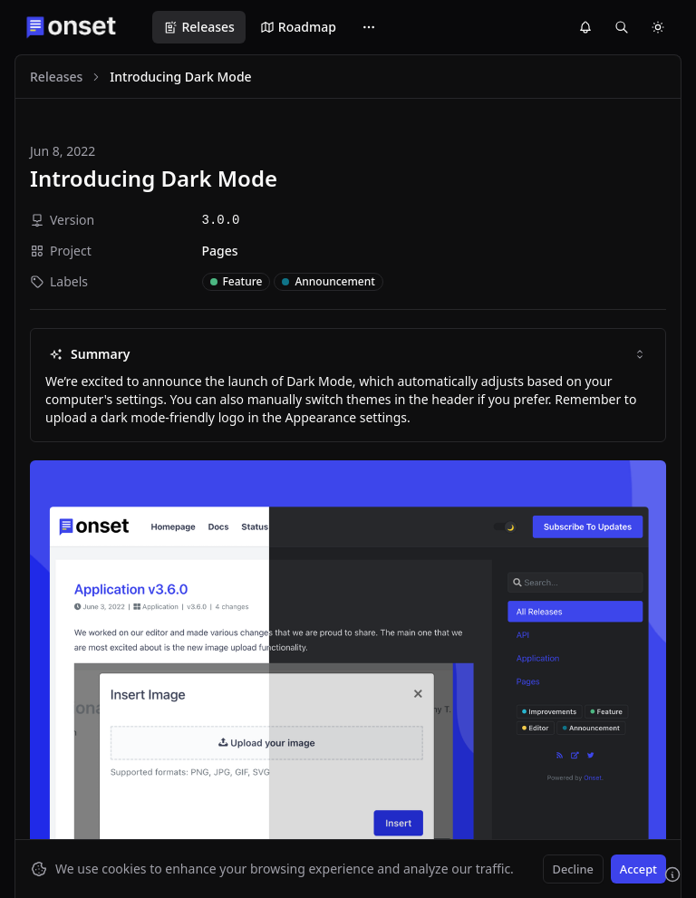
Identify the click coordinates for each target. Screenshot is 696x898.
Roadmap (298, 26)
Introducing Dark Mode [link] (180, 76)
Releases (198, 26)
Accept (638, 869)
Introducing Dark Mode (153, 178)
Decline (573, 869)
